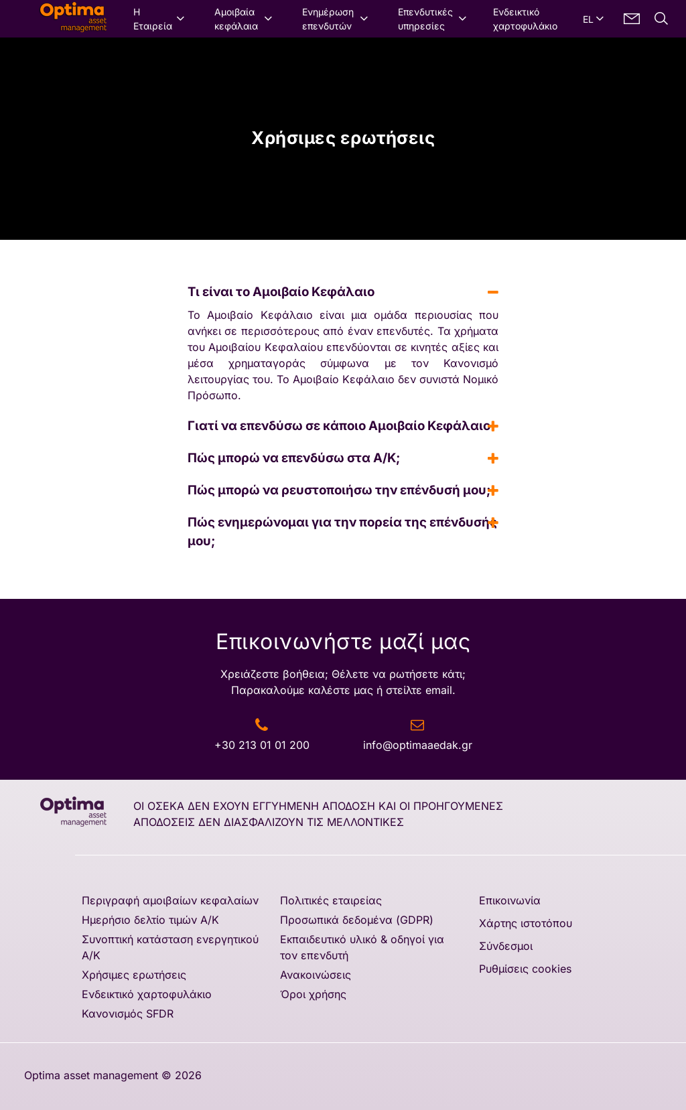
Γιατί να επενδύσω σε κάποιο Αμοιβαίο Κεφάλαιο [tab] (343, 426)
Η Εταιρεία (152, 18)
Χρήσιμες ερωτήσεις (134, 974)
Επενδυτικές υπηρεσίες (425, 18)
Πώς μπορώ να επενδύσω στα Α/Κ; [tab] (343, 458)
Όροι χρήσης (313, 994)
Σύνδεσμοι (506, 946)
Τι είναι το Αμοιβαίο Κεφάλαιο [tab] (343, 292)
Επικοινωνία (510, 900)
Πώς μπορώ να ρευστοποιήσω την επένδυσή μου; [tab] (343, 490)
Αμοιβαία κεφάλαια (236, 18)
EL (588, 19)
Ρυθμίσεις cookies (525, 968)
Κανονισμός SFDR (128, 1013)
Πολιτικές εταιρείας (331, 900)
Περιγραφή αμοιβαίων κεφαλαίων (170, 900)
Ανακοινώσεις (315, 974)
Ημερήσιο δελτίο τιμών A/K (150, 919)
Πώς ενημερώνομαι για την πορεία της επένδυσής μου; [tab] (343, 531)
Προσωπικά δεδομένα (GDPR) (356, 919)
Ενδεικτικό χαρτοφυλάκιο (525, 18)
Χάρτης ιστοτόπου (525, 923)
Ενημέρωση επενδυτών (328, 18)
